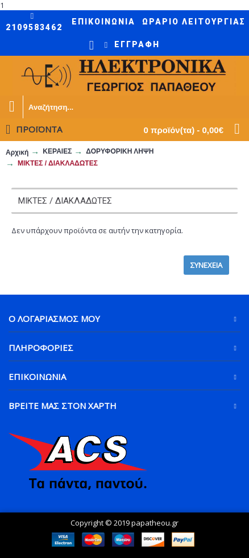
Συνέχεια (206, 265)
